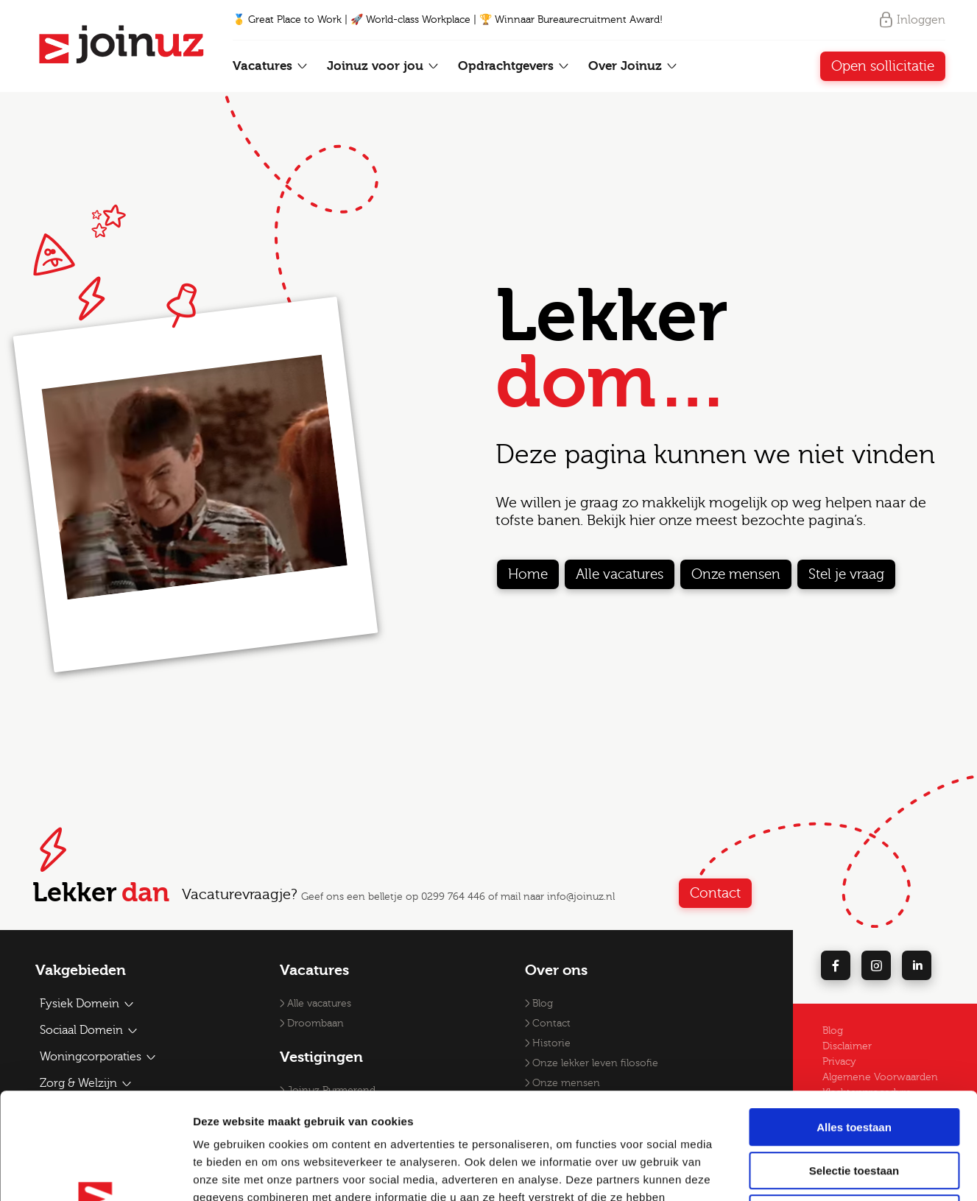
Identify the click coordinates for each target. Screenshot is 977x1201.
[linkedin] (916, 965)
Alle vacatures (619, 574)
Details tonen (795, 1172)
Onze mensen (735, 574)
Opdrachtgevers (514, 66)
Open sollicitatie (882, 66)
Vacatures (270, 66)
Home (528, 574)
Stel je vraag (846, 574)
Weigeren (853, 1107)
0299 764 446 (453, 897)
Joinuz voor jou (383, 66)
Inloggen (911, 20)
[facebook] (835, 965)
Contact (715, 893)
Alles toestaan (854, 1021)
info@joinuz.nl (581, 897)
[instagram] (876, 965)
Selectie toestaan (854, 1064)
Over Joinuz (633, 66)
